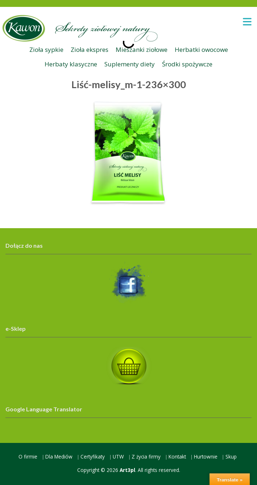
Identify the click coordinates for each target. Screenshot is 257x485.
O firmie (27, 456)
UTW (118, 456)
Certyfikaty (92, 456)
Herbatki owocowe (201, 49)
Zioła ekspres (89, 49)
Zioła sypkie (46, 49)
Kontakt (177, 456)
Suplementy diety (129, 64)
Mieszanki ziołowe (141, 49)
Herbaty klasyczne (71, 64)
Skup (231, 456)
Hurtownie (205, 456)
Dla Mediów (58, 456)
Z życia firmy (146, 456)
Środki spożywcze (187, 64)
